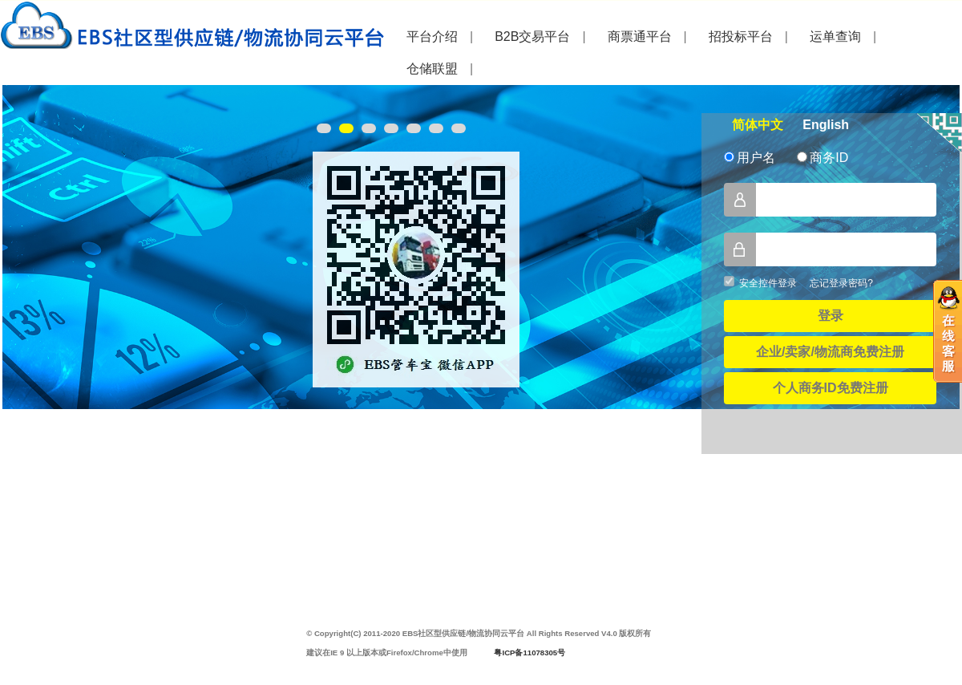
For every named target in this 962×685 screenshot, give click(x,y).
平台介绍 (432, 36)
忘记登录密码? (841, 283)
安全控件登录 (768, 283)
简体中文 (757, 125)
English (825, 125)
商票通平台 (640, 36)
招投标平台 (741, 36)
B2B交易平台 (532, 36)
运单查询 (835, 36)
